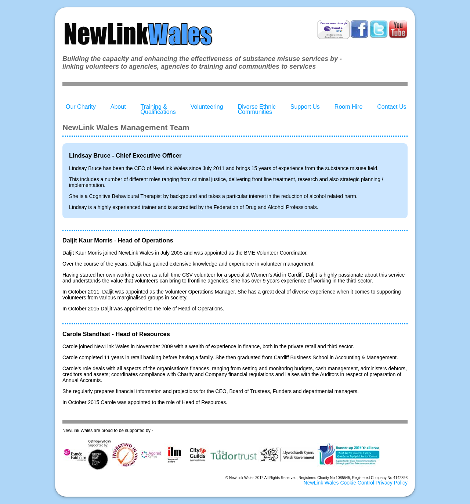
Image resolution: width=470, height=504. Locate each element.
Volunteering (207, 107)
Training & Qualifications (158, 109)
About (118, 107)
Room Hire (348, 107)
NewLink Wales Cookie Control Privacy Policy (356, 483)
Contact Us (391, 107)
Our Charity (81, 107)
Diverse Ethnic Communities (257, 109)
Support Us (305, 107)
